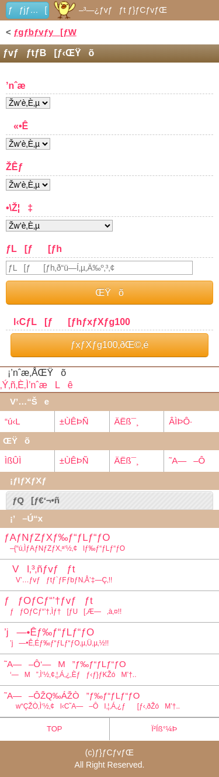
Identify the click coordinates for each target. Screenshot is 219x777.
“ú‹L (12, 421)
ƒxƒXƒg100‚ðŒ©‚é (110, 345)
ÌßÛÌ (13, 460)
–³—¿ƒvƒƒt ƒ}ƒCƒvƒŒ (109, 10)
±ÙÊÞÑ (74, 421)
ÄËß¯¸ (126, 421)
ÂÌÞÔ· (180, 421)
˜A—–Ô (187, 460)
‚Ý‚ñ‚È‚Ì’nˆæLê (36, 385)
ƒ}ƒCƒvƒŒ (114, 752)
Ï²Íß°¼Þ (164, 728)
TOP (54, 728)
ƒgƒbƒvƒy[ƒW (45, 32)
